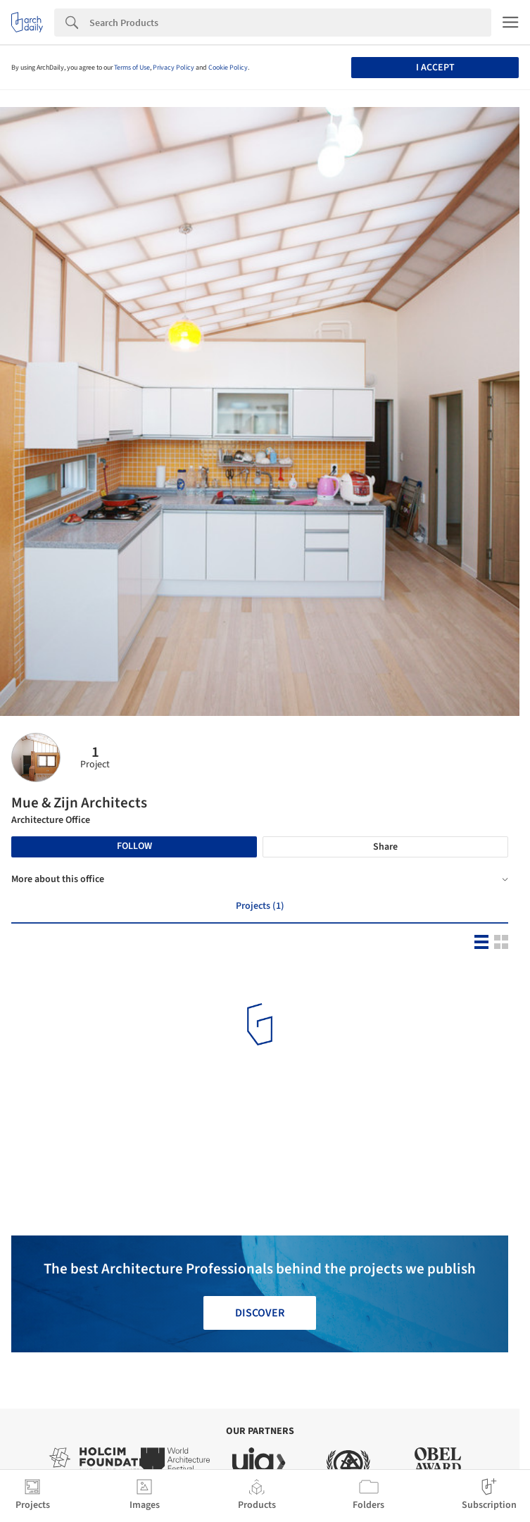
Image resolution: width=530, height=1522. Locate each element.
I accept (435, 68)
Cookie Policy (228, 68)
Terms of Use (132, 68)
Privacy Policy (173, 68)
